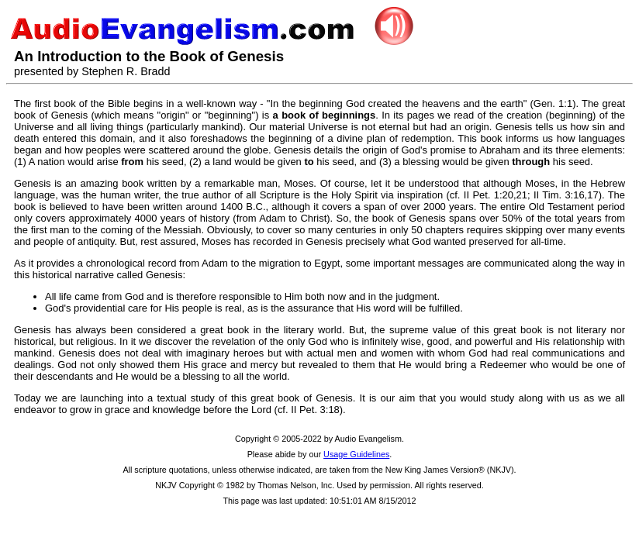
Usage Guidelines (356, 454)
